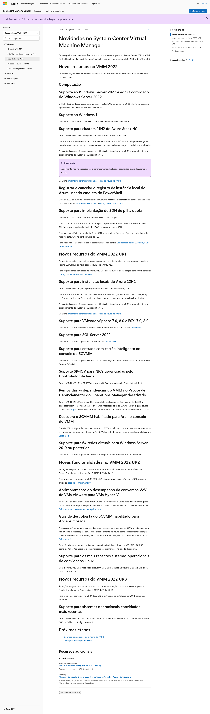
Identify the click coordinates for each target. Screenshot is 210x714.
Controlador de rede (126, 242)
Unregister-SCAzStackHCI (111, 203)
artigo (72, 409)
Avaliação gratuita (197, 11)
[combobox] (21, 33)
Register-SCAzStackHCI (86, 203)
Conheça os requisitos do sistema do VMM (84, 636)
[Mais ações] (148, 29)
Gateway (140, 242)
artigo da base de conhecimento (76, 274)
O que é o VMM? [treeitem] (15, 49)
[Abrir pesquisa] (198, 3)
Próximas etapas (178, 51)
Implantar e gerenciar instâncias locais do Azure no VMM (94, 180)
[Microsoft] (5, 3)
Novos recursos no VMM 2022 (184, 34)
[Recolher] (39, 27)
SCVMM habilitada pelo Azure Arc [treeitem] (21, 54)
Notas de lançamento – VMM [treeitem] (20, 68)
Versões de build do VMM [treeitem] (18, 63)
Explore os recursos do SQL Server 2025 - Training (80, 665)
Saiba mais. (136, 327)
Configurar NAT (66, 246)
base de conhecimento (78, 482)
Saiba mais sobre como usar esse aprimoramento (82, 509)
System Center (74, 29)
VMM (87, 29)
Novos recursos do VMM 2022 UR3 (186, 47)
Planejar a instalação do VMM (78, 640)
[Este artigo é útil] (189, 60)
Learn (61, 29)
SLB (146, 242)
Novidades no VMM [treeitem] (16, 58)
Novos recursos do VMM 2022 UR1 (186, 38)
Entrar (204, 3)
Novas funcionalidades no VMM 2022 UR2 (187, 42)
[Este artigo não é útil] (192, 60)
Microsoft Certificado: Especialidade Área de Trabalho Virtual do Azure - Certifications (95, 677)
